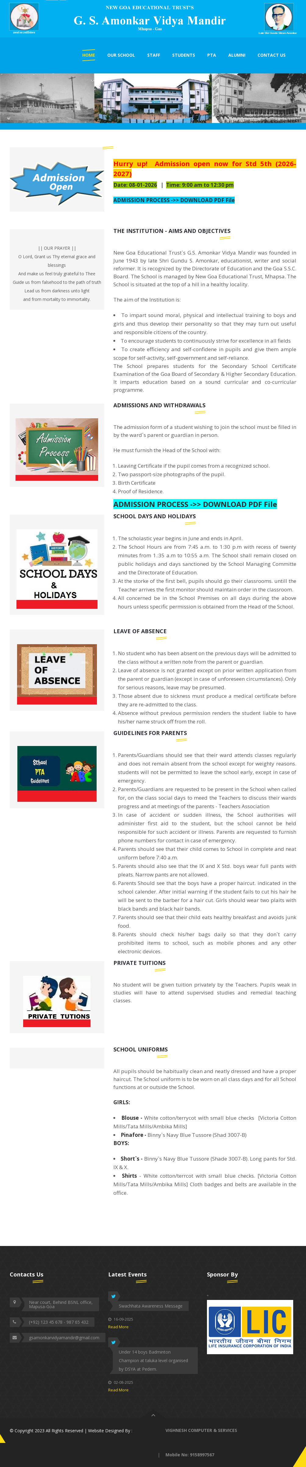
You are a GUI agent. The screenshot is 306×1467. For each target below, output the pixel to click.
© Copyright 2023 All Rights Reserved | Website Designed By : (71, 1430)
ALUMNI (236, 55)
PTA (211, 55)
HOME (88, 55)
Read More (118, 1327)
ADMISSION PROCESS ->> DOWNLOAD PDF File (174, 200)
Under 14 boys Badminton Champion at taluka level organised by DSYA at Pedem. (153, 1360)
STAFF (153, 55)
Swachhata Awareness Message (151, 1306)
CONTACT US (272, 55)
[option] (153, 18)
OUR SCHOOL (121, 55)
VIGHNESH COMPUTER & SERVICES (201, 1430)
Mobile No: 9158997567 (189, 1455)
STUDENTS (183, 55)
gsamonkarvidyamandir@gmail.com (64, 1337)
